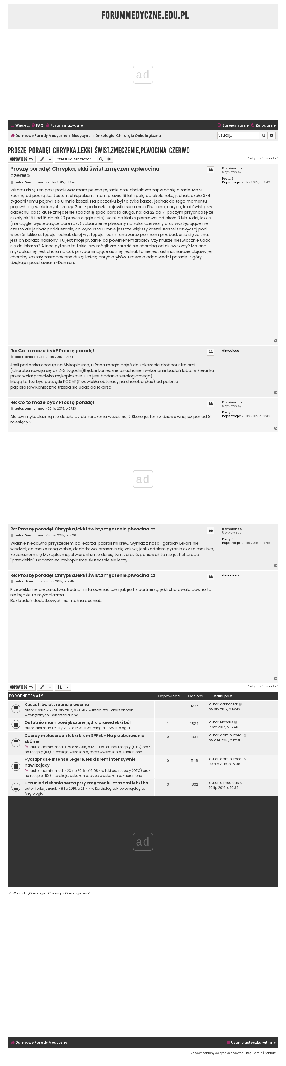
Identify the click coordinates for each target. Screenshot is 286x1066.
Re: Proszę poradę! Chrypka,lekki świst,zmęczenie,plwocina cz (83, 529)
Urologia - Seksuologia (110, 727)
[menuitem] (37, 125)
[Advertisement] (112, 302)
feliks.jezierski (46, 788)
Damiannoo (232, 168)
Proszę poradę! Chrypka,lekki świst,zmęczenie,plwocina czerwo (99, 150)
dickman (43, 727)
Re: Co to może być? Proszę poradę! (52, 351)
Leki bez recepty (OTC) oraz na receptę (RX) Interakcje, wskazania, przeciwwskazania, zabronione (87, 749)
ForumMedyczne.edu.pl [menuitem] (145, 15)
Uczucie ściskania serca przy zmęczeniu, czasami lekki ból (87, 783)
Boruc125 (43, 710)
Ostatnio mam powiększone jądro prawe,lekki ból (78, 722)
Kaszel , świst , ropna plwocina (57, 704)
